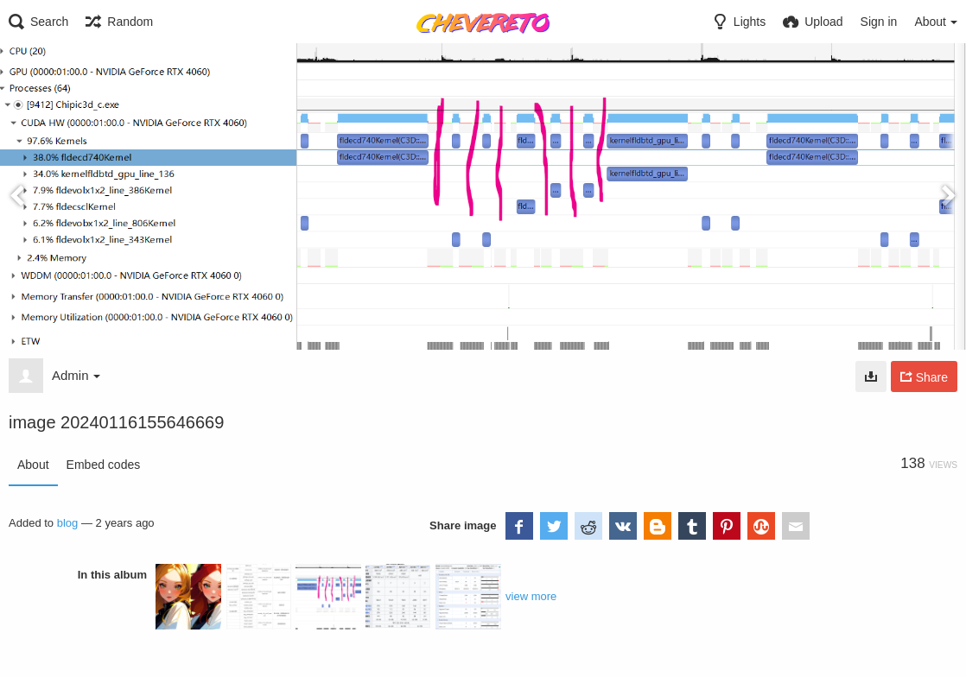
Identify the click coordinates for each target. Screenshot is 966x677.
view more (530, 596)
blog (68, 522)
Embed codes (104, 464)
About (33, 464)
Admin (76, 375)
